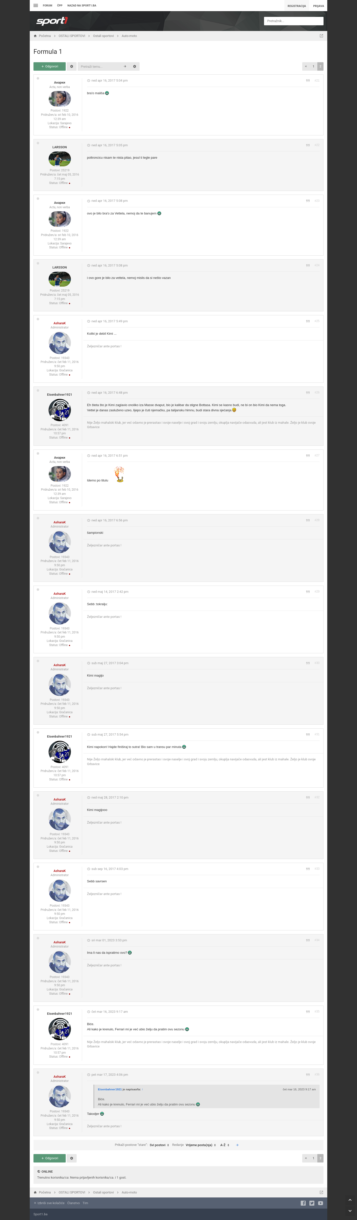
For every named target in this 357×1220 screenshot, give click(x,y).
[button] (306, 66)
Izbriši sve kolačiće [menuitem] (48, 1203)
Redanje (195, 1145)
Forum (47, 5)
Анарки (59, 82)
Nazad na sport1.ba (81, 5)
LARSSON (60, 147)
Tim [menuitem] (85, 1203)
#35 (317, 1011)
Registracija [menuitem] (297, 6)
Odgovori (49, 66)
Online (47, 1171)
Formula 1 (47, 51)
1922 (65, 110)
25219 (65, 170)
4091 (65, 425)
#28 (317, 520)
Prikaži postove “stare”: (143, 1145)
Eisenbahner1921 (59, 394)
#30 (317, 663)
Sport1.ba (40, 1214)
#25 (317, 321)
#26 (317, 392)
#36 (317, 1074)
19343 (65, 358)
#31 (317, 734)
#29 (317, 591)
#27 (317, 455)
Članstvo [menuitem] (73, 1203)
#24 (317, 265)
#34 (317, 940)
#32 (317, 797)
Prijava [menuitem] (318, 6)
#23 (317, 201)
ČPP (59, 5)
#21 (317, 80)
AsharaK (60, 323)
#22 (317, 145)
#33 (317, 868)
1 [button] (313, 66)
